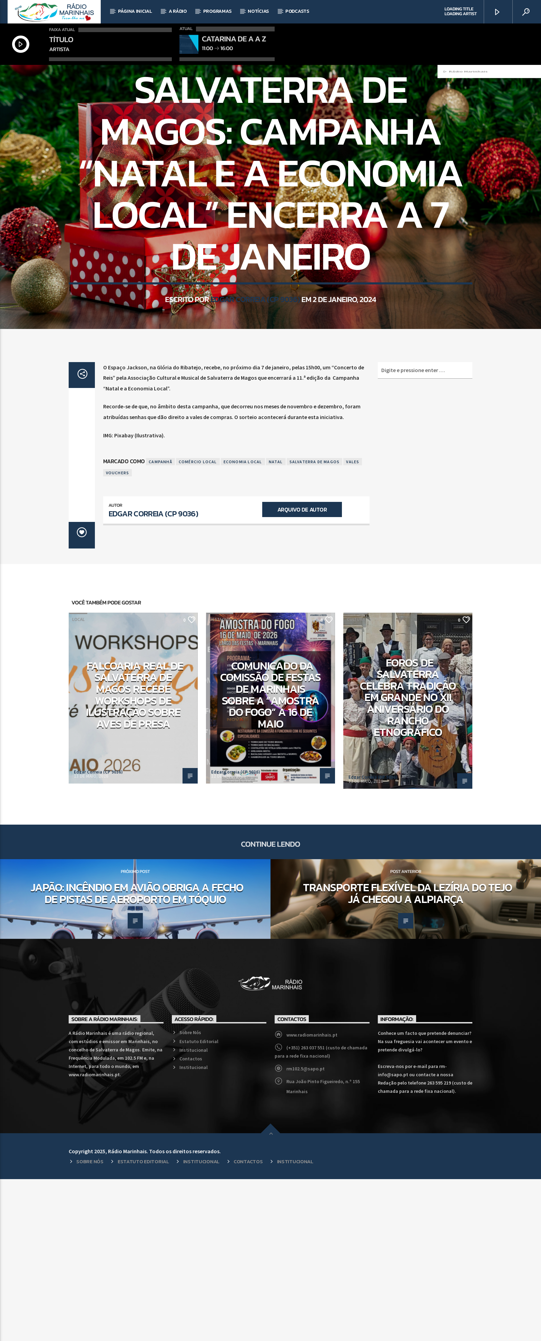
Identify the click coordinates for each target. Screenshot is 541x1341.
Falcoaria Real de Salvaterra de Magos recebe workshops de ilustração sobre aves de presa (134, 856)
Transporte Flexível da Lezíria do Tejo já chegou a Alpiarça (407, 1055)
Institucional (193, 1212)
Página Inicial (135, 11)
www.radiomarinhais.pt (311, 1197)
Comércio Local (198, 623)
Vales (352, 623)
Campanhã (160, 623)
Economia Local (243, 623)
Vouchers (117, 634)
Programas (217, 11)
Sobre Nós (190, 1194)
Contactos (190, 1220)
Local (270, 158)
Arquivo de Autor (302, 671)
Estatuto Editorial (198, 1203)
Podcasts (297, 11)
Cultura (356, 781)
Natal (276, 623)
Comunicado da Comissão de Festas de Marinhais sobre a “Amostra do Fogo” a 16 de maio (270, 856)
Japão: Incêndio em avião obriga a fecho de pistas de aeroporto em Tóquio (137, 1055)
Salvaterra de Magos (314, 623)
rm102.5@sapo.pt (305, 1230)
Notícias (258, 11)
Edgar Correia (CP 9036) (255, 400)
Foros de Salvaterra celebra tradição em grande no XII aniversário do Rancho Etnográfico (408, 859)
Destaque (219, 781)
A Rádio (178, 11)
